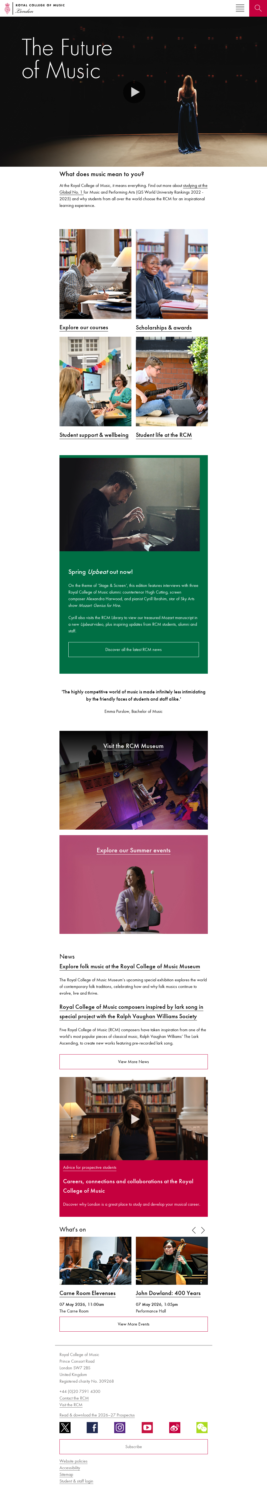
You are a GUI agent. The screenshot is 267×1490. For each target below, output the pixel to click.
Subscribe (133, 1446)
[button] (134, 91)
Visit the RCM (71, 1404)
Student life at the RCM (164, 435)
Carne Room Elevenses (87, 1293)
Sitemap (66, 1474)
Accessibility (69, 1467)
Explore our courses (83, 327)
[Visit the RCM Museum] (133, 779)
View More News (133, 1061)
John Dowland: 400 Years (168, 1293)
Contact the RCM (74, 1398)
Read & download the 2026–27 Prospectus (97, 1415)
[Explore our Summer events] (133, 884)
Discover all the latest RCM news (133, 649)
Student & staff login (76, 1481)
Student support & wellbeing (94, 435)
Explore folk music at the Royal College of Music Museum (129, 966)
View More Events (133, 1324)
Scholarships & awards (164, 327)
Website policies (73, 1461)
